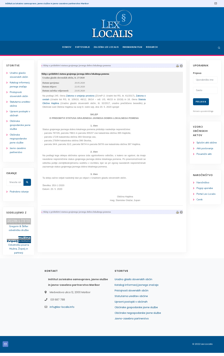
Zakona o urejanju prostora (81, 96)
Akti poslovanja (205, 148)
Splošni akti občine (207, 142)
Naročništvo (203, 183)
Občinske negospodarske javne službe (18, 140)
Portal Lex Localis (206, 194)
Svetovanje (83, 47)
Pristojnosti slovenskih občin (131, 293)
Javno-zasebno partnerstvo (132, 321)
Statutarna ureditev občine (131, 299)
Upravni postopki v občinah (131, 305)
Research (152, 47)
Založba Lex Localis (106, 47)
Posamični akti (204, 154)
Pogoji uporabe (205, 189)
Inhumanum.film (132, 47)
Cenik (200, 200)
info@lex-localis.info (62, 310)
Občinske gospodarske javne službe (20, 126)
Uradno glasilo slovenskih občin (133, 282)
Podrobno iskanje (19, 194)
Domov (66, 47)
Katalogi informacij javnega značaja (136, 288)
